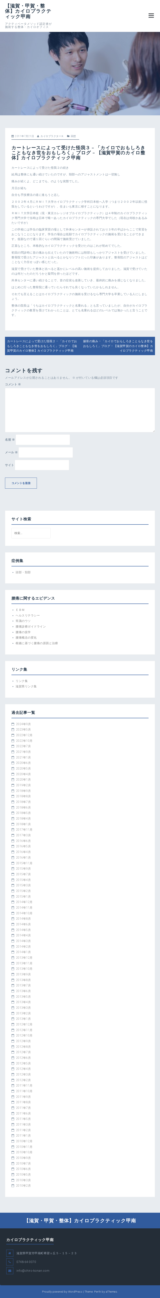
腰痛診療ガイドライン (31, 626)
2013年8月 (23, 980)
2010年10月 (24, 1152)
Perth (97, 1291)
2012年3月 (23, 1074)
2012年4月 (23, 1068)
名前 (10, 439)
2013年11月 (24, 963)
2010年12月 (24, 1141)
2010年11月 (24, 1146)
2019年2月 (23, 785)
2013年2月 (23, 1013)
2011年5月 (23, 1119)
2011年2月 (23, 1130)
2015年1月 (23, 896)
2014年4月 (23, 935)
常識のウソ (23, 621)
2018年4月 (23, 818)
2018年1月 (23, 824)
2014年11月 (24, 907)
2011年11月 (24, 1085)
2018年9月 (23, 790)
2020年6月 (23, 763)
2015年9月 (23, 868)
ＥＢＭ (20, 609)
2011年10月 (24, 1091)
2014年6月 (23, 924)
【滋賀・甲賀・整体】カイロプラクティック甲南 (28, 11)
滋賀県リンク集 (26, 686)
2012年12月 (24, 1024)
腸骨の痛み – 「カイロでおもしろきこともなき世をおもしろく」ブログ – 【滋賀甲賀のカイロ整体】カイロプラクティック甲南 (118, 346)
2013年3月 (23, 1007)
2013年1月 (23, 1018)
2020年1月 (23, 779)
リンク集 (22, 681)
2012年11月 (24, 1030)
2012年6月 (23, 1057)
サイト (9, 465)
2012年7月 (23, 1052)
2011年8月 (23, 1102)
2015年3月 (23, 885)
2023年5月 (23, 729)
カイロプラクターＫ (52, 136)
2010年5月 (23, 1174)
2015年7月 (23, 874)
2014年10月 (24, 913)
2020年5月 (23, 768)
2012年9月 (23, 1041)
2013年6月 (23, 991)
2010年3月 (23, 1180)
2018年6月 (23, 807)
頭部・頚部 (23, 572)
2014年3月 (23, 941)
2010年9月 (23, 1158)
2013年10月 (24, 968)
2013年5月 (23, 996)
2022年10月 (24, 740)
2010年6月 (23, 1169)
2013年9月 (23, 974)
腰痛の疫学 (23, 632)
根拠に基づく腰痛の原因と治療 (37, 643)
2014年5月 (23, 930)
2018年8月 (23, 796)
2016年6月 (23, 841)
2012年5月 (23, 1063)
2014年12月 (24, 902)
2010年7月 (23, 1163)
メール (11, 452)
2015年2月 (23, 891)
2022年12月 (24, 735)
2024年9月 (23, 724)
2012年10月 (24, 1035)
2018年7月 (23, 802)
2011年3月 (23, 1124)
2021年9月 (23, 751)
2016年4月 (23, 852)
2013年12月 (24, 957)
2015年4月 (23, 880)
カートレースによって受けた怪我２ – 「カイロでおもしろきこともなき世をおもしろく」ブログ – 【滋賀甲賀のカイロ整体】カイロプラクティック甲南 (42, 346)
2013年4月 (23, 1002)
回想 (73, 136)
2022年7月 (23, 746)
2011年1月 (23, 1135)
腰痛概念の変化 (26, 637)
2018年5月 (23, 813)
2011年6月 (23, 1113)
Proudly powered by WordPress (62, 1291)
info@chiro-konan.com (32, 1270)
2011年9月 (23, 1096)
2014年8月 (23, 918)
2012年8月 (23, 1046)
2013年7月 (23, 985)
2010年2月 (23, 1185)
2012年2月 (23, 1080)
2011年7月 (23, 1107)
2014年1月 (23, 952)
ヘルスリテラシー (28, 615)
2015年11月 (24, 863)
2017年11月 (24, 829)
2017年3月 (23, 835)
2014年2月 (23, 946)
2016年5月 (23, 846)
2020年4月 (23, 774)
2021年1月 (23, 757)
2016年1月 (23, 857)
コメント (13, 384)
